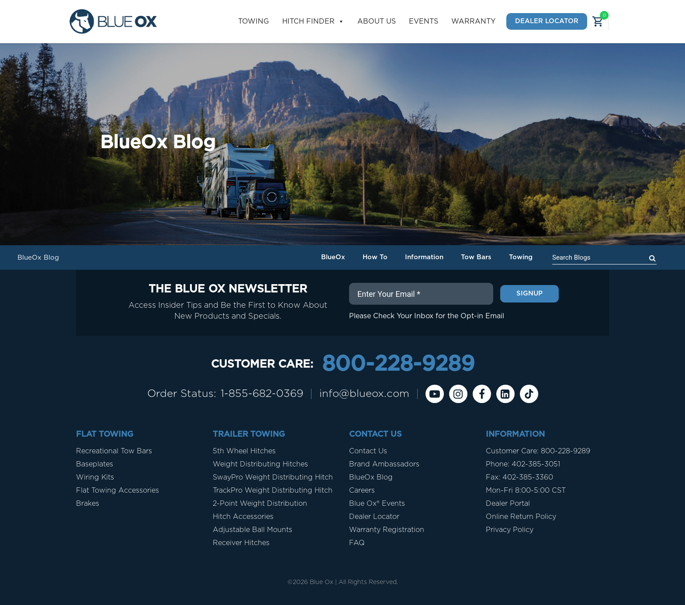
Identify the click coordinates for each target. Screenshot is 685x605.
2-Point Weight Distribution (260, 503)
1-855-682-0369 (262, 394)
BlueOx (333, 257)
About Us (376, 21)
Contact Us (368, 451)
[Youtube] (435, 394)
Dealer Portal (508, 503)
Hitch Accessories (243, 516)
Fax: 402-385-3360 (519, 477)
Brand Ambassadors (384, 464)
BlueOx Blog (371, 477)
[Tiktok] (529, 394)
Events (423, 21)
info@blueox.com (364, 394)
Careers (362, 490)
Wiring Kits (95, 477)
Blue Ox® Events (377, 503)
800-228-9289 (398, 364)
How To (375, 257)
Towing (253, 21)
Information (424, 257)
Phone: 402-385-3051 (523, 464)
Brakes (87, 503)
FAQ (357, 542)
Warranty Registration (386, 529)
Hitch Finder (313, 21)
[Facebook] (482, 394)
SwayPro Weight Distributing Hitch (273, 477)
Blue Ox (321, 582)
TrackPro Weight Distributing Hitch (272, 490)
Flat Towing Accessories (117, 490)
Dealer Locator (546, 21)
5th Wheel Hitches (244, 451)
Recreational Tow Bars (114, 451)
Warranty (473, 21)
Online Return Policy (521, 516)
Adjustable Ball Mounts (252, 529)
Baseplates (94, 464)
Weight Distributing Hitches (260, 464)
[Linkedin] (505, 394)
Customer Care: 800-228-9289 (538, 451)
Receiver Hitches (241, 542)
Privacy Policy (509, 529)
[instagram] (458, 394)
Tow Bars (476, 257)
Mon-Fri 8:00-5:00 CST (526, 490)
